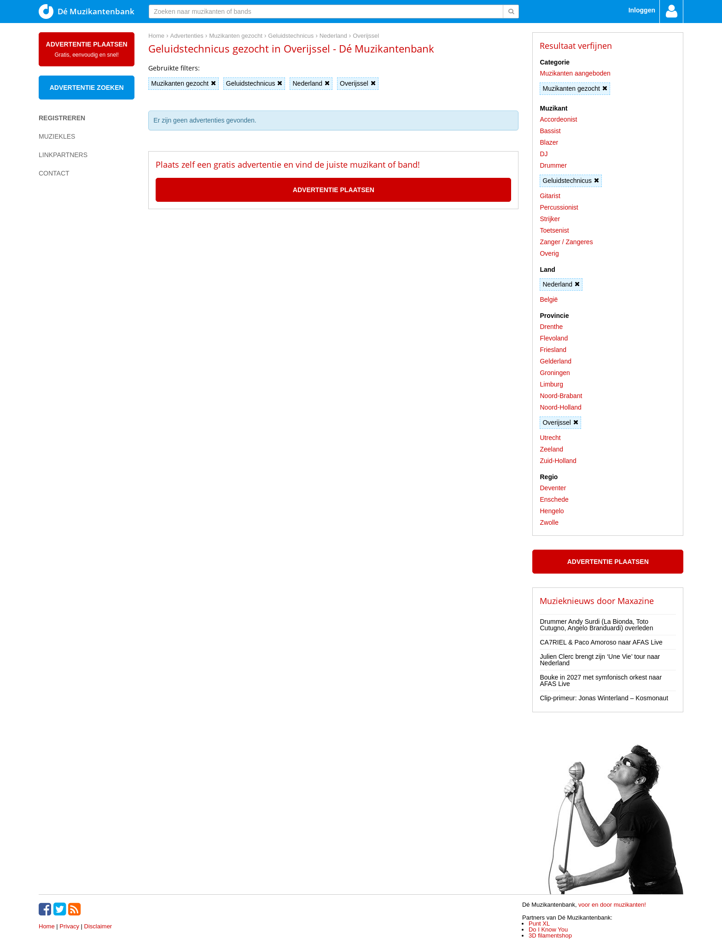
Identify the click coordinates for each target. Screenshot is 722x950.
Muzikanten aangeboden (575, 73)
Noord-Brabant (561, 395)
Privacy (69, 926)
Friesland (553, 349)
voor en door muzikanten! (612, 904)
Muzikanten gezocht (183, 83)
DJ (543, 154)
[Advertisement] (75, 343)
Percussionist (559, 207)
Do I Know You (548, 929)
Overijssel (357, 83)
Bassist (550, 131)
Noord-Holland (560, 407)
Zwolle (549, 522)
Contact (54, 173)
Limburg (551, 384)
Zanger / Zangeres (566, 242)
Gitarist (550, 195)
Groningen (555, 372)
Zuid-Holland (558, 460)
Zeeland (551, 449)
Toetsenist (554, 230)
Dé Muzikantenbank (86, 11)
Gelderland (555, 361)
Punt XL (539, 923)
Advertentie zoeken (87, 87)
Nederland (311, 83)
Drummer (553, 165)
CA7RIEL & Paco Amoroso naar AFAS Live (601, 642)
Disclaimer (98, 926)
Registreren (62, 118)
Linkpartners (63, 154)
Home (47, 926)
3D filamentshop (550, 935)
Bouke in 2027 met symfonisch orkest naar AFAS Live (601, 680)
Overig (549, 253)
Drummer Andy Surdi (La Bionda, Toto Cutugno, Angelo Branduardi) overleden (596, 625)
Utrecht (550, 437)
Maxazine (635, 600)
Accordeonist (558, 119)
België (549, 299)
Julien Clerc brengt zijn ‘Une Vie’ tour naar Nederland (600, 660)
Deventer (553, 488)
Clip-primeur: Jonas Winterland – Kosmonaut (604, 698)
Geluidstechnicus (254, 83)
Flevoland (554, 338)
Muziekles (57, 136)
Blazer (549, 142)
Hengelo (552, 511)
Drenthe (551, 326)
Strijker (550, 219)
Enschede (554, 499)
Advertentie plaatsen (86, 49)
